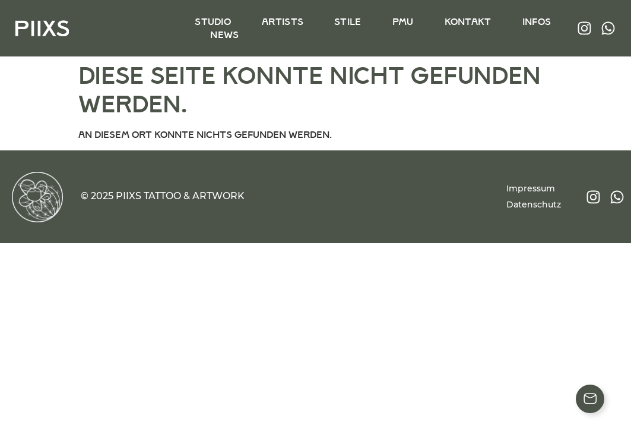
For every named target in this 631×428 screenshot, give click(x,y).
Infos (535, 21)
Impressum (530, 188)
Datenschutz (533, 204)
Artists (282, 21)
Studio (213, 21)
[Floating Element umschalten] (590, 399)
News (224, 34)
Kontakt (466, 21)
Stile (348, 21)
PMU (402, 21)
